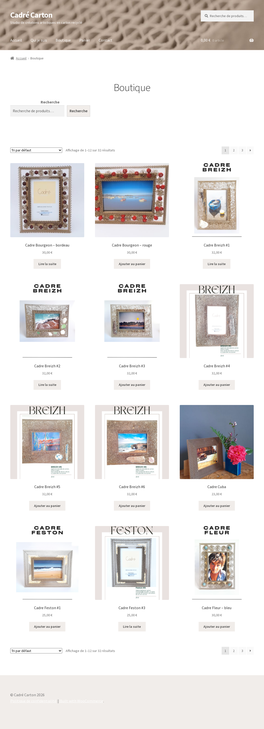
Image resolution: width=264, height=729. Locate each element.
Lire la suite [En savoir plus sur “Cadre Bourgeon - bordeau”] (47, 264)
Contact (105, 40)
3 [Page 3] (242, 150)
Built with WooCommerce (81, 700)
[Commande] (36, 150)
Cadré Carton (31, 15)
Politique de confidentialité (33, 700)
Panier (84, 40)
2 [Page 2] (234, 150)
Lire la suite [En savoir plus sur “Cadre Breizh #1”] (217, 264)
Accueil (16, 40)
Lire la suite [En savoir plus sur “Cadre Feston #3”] (132, 626)
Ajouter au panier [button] (132, 264)
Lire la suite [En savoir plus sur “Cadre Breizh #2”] (47, 384)
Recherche (50, 102)
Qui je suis (39, 40)
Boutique (63, 40)
